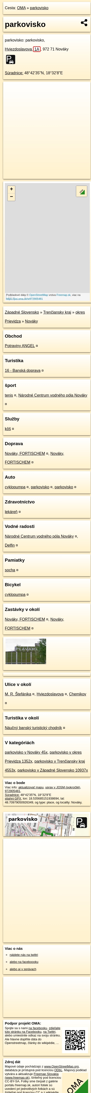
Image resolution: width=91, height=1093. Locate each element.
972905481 (12, 791)
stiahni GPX (13, 798)
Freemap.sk (63, 294)
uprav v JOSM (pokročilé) (62, 787)
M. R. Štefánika (18, 694)
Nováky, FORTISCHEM (25, 453)
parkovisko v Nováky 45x (26, 752)
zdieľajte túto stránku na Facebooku (32, 1030)
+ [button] (11, 189)
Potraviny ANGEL (20, 346)
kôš (8, 429)
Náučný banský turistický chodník (33, 728)
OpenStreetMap (38, 294)
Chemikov (77, 694)
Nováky (31, 321)
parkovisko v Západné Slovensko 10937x (52, 770)
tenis (9, 395)
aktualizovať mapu (30, 787)
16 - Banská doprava (23, 370)
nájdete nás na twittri (24, 955)
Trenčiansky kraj (57, 312)
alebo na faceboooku (24, 962)
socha (10, 570)
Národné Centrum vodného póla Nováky (52, 395)
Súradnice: (14, 73)
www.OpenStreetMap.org (61, 1066)
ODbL (58, 1070)
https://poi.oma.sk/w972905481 (24, 298)
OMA (21, 8)
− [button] (11, 197)
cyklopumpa (15, 487)
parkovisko (39, 8)
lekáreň (11, 512)
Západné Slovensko (22, 312)
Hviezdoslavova (23, 49)
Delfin (10, 545)
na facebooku (37, 1028)
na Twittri (49, 1032)
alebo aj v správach (23, 969)
